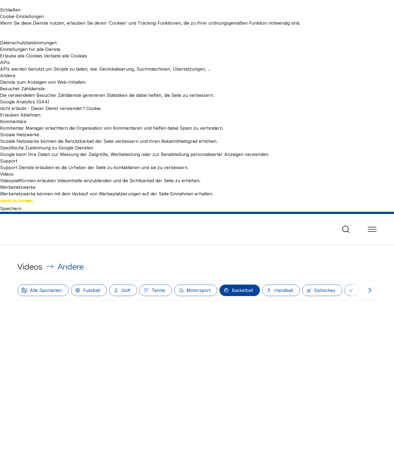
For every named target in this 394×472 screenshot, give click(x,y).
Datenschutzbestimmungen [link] (28, 42)
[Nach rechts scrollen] (369, 290)
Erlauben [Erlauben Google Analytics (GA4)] (9, 115)
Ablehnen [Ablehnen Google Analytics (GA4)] (30, 115)
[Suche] (346, 229)
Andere (7, 75)
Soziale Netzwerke (19, 134)
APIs (5, 62)
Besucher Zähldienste (22, 88)
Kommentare (13, 121)
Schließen (10, 10)
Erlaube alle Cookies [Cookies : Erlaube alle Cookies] (21, 56)
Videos (7, 174)
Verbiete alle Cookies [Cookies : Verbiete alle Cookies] (65, 56)
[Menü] (372, 229)
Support (8, 161)
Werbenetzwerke (18, 187)
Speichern (10, 208)
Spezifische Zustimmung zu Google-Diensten (46, 147)
